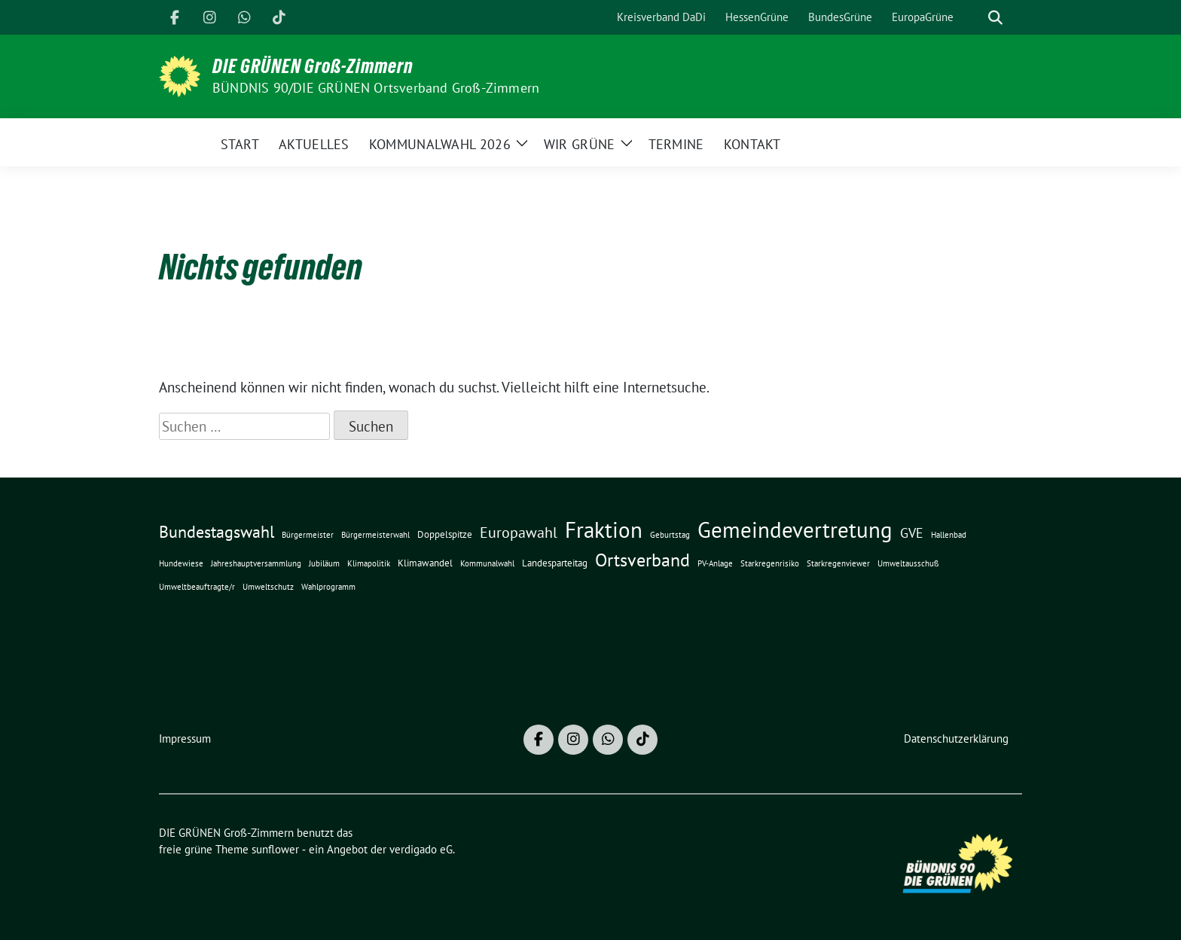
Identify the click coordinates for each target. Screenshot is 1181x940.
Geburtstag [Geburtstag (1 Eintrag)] (670, 535)
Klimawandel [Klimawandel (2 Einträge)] (425, 562)
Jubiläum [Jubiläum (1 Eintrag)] (324, 563)
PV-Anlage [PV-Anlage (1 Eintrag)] (715, 563)
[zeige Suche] (995, 17)
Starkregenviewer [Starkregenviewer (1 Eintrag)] (838, 563)
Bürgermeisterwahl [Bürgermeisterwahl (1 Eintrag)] (375, 535)
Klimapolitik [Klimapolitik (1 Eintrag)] (368, 563)
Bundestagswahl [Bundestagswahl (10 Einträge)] (216, 531)
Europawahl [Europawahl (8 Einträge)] (518, 532)
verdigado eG (421, 849)
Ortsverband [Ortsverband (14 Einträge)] (642, 560)
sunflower (275, 849)
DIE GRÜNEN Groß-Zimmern (313, 66)
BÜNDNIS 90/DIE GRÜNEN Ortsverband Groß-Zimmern (375, 87)
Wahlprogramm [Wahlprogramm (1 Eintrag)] (328, 586)
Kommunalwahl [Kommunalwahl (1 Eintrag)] (487, 563)
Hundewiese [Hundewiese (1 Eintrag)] (181, 563)
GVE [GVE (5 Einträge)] (911, 533)
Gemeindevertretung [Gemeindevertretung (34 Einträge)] (795, 529)
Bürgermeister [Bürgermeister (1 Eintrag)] (308, 535)
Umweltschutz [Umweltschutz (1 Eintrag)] (268, 586)
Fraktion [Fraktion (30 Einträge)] (603, 530)
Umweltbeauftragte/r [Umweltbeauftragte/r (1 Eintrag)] (197, 586)
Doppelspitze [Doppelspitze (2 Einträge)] (444, 534)
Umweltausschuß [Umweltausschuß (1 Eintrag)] (908, 563)
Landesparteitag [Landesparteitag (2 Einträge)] (554, 562)
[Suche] (974, 17)
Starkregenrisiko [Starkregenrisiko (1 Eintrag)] (769, 563)
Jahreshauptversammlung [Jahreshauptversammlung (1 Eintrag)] (256, 563)
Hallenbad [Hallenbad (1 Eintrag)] (948, 535)
